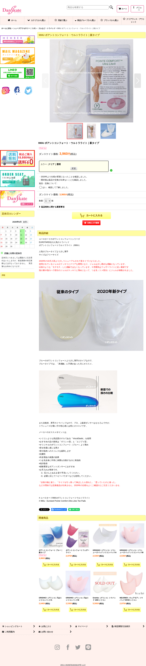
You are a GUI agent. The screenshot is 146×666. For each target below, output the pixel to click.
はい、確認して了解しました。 (56, 187)
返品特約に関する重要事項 (51, 207)
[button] (137, 8)
